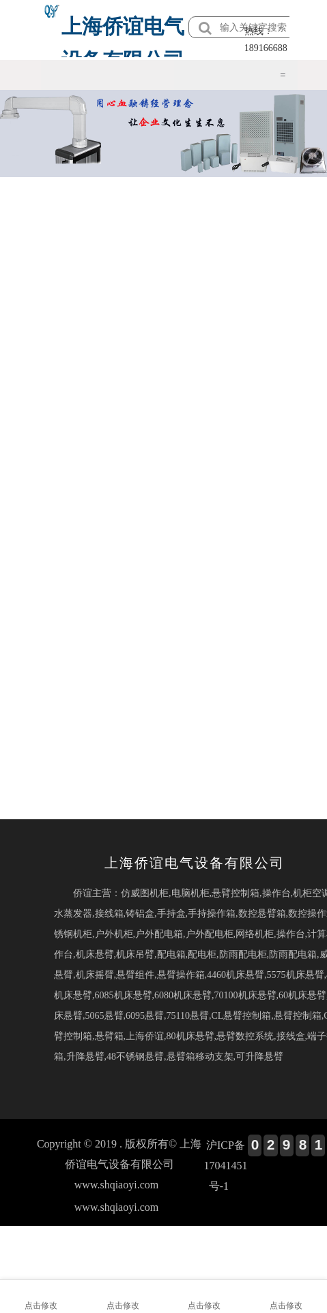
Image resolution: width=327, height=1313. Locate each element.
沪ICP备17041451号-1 (225, 1165)
